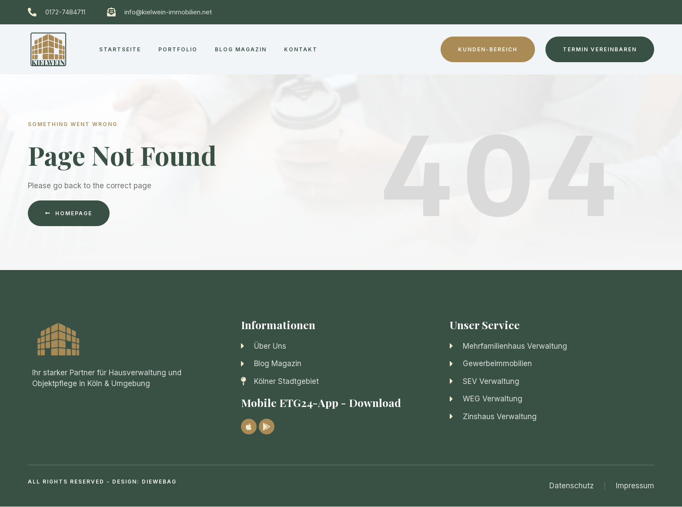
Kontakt (301, 49)
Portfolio (177, 49)
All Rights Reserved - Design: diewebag (102, 481)
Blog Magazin (241, 49)
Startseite (120, 49)
